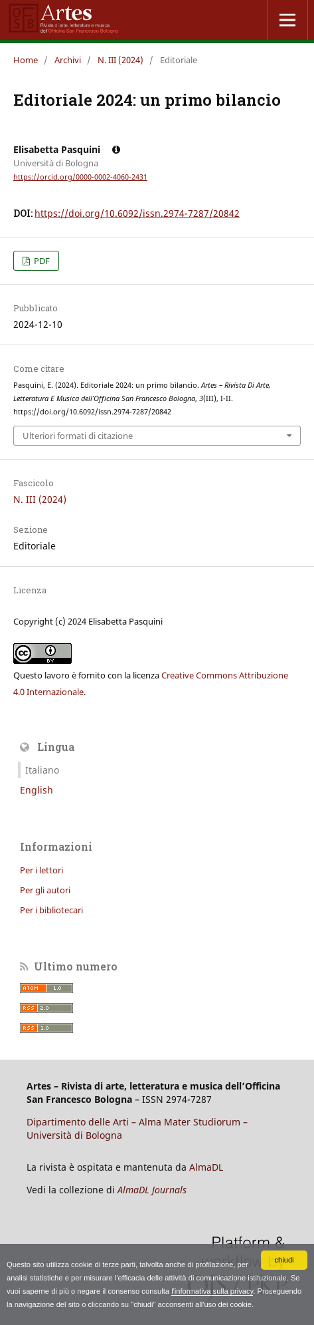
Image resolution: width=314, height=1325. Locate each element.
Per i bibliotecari (51, 910)
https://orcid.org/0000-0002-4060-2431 (80, 177)
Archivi (67, 60)
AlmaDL (206, 1167)
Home (25, 60)
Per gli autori (45, 890)
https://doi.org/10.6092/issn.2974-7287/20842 (137, 213)
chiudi (283, 1260)
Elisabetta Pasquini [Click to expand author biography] (66, 149)
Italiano (42, 770)
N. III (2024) (120, 60)
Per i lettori (41, 870)
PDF (41, 261)
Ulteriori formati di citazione (78, 436)
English (36, 790)
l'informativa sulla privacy (212, 1291)
